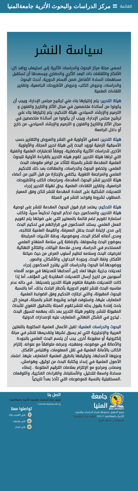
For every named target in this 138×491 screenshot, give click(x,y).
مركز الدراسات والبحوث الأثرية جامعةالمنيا (58, 6)
